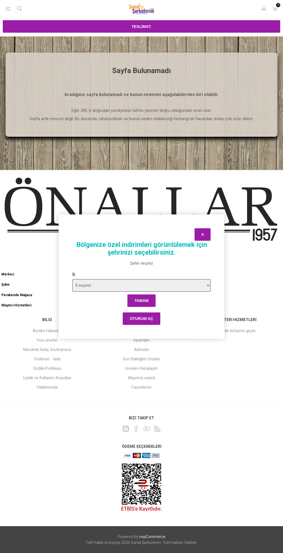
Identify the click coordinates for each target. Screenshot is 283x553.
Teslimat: (141, 26)
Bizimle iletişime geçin (236, 330)
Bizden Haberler (47, 330)
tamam (141, 300)
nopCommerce (152, 536)
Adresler (141, 349)
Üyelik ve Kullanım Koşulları (47, 377)
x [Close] (202, 234)
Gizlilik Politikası (47, 368)
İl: (74, 274)
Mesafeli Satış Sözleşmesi (47, 349)
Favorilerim (141, 387)
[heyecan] (125, 428)
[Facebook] (136, 428)
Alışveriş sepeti (141, 377)
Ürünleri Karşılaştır (141, 368)
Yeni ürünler (47, 340)
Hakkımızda (47, 387)
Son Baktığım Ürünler (141, 358)
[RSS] (157, 428)
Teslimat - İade (47, 358)
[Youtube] (146, 428)
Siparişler (141, 340)
